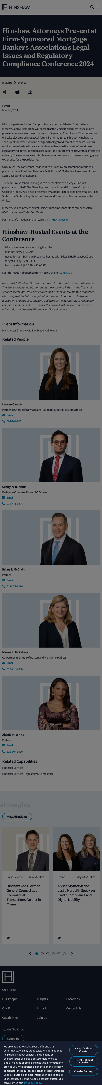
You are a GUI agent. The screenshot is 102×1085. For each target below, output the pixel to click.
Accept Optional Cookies (83, 1050)
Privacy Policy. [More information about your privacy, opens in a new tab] (33, 1083)
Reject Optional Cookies (84, 1061)
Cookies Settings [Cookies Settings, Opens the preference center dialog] (84, 1071)
